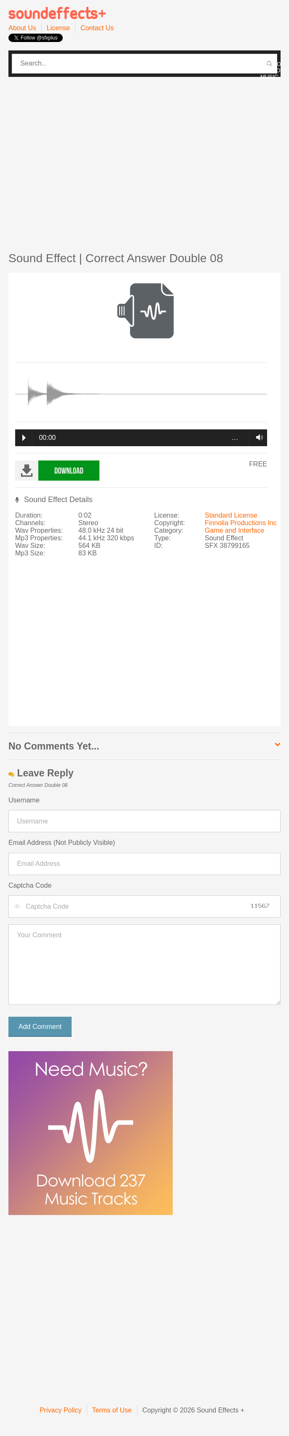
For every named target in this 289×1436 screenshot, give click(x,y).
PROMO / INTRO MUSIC (270, 70)
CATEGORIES (63, 64)
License (58, 28)
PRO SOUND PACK (141, 64)
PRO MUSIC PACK (212, 64)
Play (24, 437)
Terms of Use (112, 1410)
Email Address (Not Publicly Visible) (61, 842)
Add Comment (40, 1026)
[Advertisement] (79, 160)
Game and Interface (234, 530)
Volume (257, 437)
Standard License (231, 515)
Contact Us (97, 28)
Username (24, 800)
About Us (22, 28)
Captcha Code (29, 885)
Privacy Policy (61, 1410)
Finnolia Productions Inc (241, 522)
